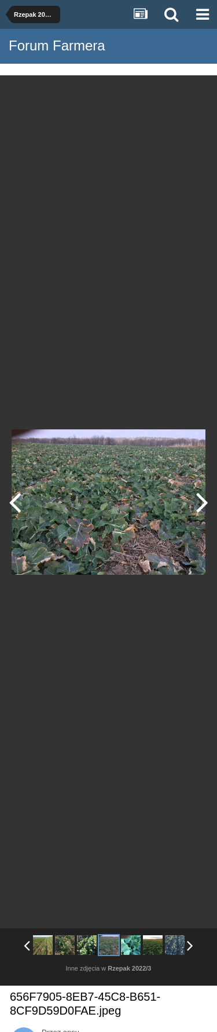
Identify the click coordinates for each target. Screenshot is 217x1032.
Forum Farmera (57, 45)
